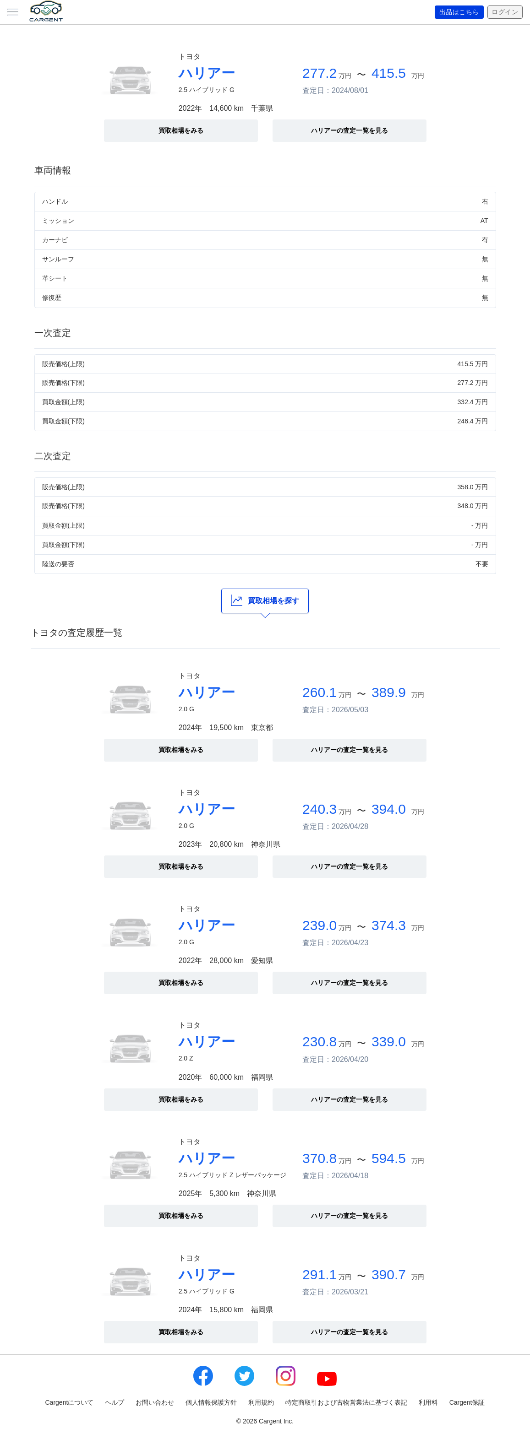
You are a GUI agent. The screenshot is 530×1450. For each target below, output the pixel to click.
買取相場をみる (180, 130)
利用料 (428, 1402)
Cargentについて (69, 1402)
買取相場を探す (265, 600)
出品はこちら (459, 12)
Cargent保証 (467, 1402)
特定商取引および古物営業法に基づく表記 (346, 1402)
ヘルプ (114, 1402)
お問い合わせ (155, 1402)
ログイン (505, 12)
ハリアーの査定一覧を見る (349, 130)
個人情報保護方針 (211, 1402)
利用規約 (261, 1402)
